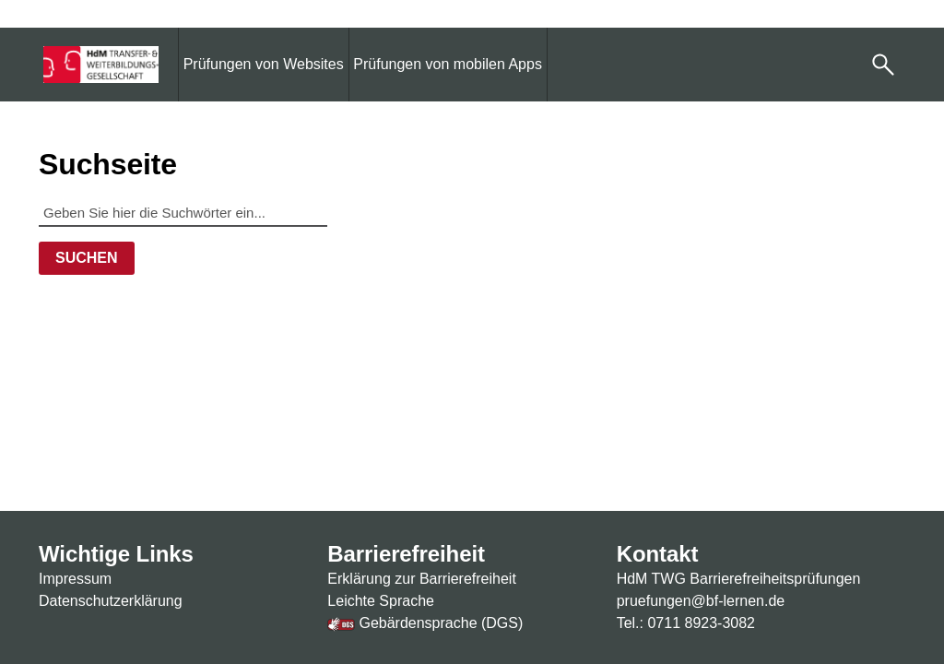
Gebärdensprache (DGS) (425, 623)
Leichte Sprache (380, 601)
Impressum (75, 579)
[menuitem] (263, 64)
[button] (883, 64)
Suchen (86, 258)
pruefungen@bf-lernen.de (701, 601)
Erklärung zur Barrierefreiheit (421, 579)
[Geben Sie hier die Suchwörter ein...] (183, 211)
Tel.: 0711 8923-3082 (686, 623)
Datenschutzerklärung (111, 601)
